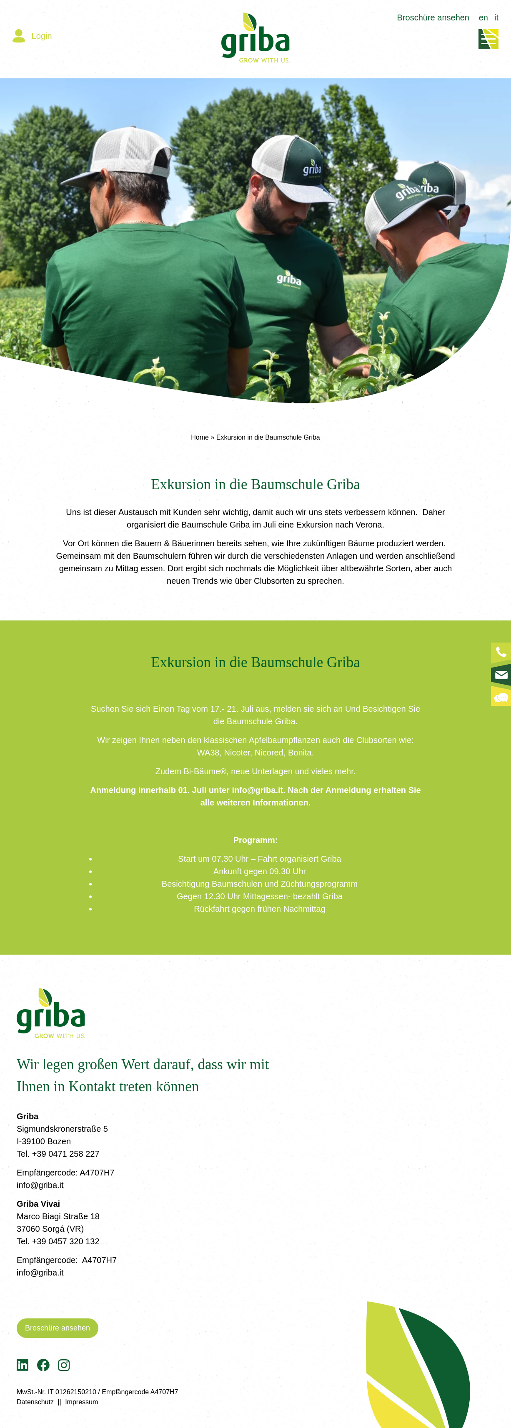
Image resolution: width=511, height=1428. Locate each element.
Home (200, 437)
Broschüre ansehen (433, 17)
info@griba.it (40, 1185)
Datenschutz (35, 1401)
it (496, 17)
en (483, 17)
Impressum (81, 1401)
